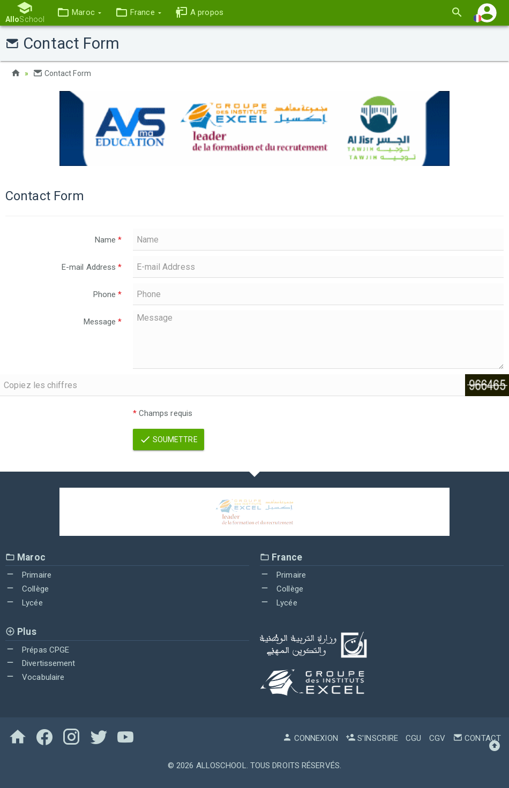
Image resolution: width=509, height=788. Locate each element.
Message (103, 322)
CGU (413, 738)
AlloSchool (221, 765)
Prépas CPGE (37, 650)
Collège (27, 589)
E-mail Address (92, 267)
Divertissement (40, 663)
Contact (477, 738)
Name (108, 240)
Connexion (310, 738)
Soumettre (168, 439)
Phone (107, 294)
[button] (79, 12)
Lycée (24, 603)
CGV (437, 738)
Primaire (28, 575)
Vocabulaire (34, 677)
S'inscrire (372, 738)
